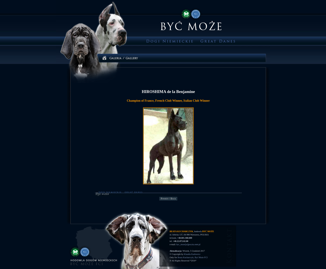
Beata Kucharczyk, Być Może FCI (192, 257)
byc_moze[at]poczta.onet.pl (188, 244)
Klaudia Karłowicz (192, 254)
